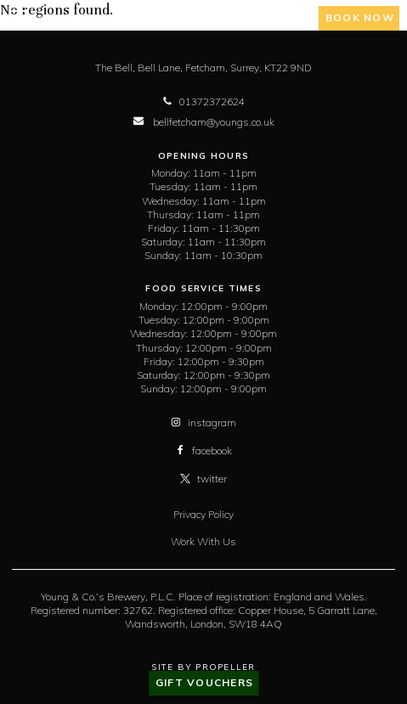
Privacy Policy (203, 514)
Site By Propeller (203, 667)
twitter (203, 478)
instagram (203, 422)
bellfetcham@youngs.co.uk (203, 121)
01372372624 (203, 101)
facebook (203, 450)
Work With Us (203, 541)
